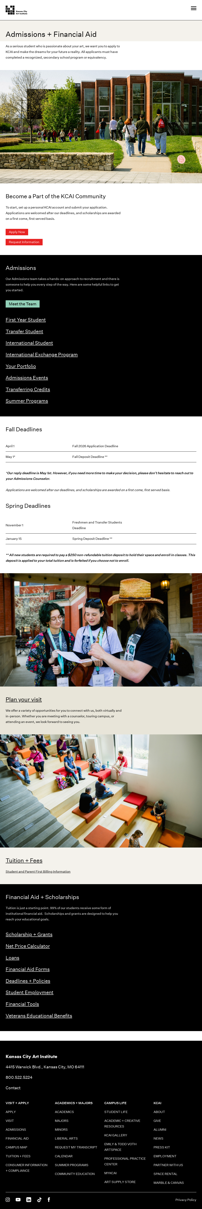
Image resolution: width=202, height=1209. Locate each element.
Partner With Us (168, 1165)
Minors (61, 1130)
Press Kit (162, 1147)
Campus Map (16, 1147)
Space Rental (165, 1174)
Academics (64, 1112)
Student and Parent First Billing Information (38, 871)
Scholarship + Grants (29, 934)
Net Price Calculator (28, 946)
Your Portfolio (21, 366)
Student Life (116, 1112)
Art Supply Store (120, 1182)
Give (157, 1121)
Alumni (160, 1130)
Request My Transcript (76, 1147)
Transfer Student (24, 331)
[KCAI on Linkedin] (28, 1200)
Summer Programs (27, 401)
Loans (12, 957)
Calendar (64, 1156)
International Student (29, 343)
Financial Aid (17, 1138)
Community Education (75, 1174)
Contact (13, 1087)
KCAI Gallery (115, 1135)
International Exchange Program (42, 354)
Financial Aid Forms (28, 969)
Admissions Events (27, 377)
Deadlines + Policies (28, 981)
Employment (165, 1156)
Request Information (24, 242)
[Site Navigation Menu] (194, 8)
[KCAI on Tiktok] (39, 1200)
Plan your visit (24, 699)
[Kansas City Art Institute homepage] (16, 10)
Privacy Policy (185, 1200)
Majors (62, 1121)
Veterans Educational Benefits (39, 1015)
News (158, 1138)
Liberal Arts (66, 1138)
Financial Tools (22, 1004)
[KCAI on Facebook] (49, 1200)
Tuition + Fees (24, 860)
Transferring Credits (28, 389)
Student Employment (29, 992)
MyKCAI (110, 1173)
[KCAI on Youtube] (18, 1200)
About (159, 1112)
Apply (11, 1112)
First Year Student (26, 319)
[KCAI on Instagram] (8, 1200)
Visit (10, 1121)
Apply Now (17, 232)
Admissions (16, 1130)
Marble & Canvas (169, 1183)
